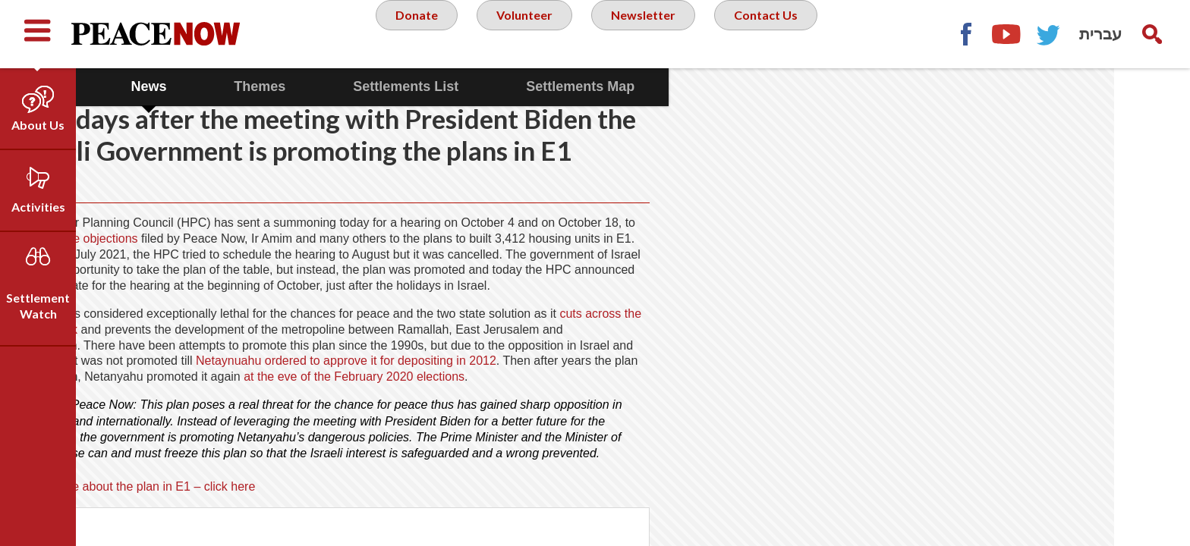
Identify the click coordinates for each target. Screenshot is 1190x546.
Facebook (965, 34)
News (224, 86)
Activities (38, 206)
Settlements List (481, 86)
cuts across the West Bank (176, 389)
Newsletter (648, 33)
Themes (335, 86)
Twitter (1049, 34)
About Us (38, 125)
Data (124, 86)
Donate (409, 33)
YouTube (1007, 34)
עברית (1100, 33)
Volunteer (522, 33)
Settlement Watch (38, 305)
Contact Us (777, 33)
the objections (277, 270)
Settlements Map (656, 86)
